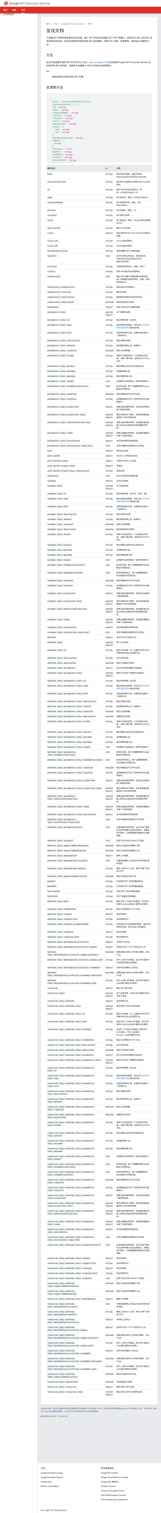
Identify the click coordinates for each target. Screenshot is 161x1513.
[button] (18, 14)
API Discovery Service (29, 3)
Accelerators (46, 1482)
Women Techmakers (50, 1486)
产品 (55, 24)
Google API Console (109, 1473)
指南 (14, 10)
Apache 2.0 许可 (126, 1408)
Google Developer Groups (52, 1473)
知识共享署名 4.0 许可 (84, 1408)
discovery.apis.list (97, 62)
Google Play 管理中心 (110, 1482)
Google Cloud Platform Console (114, 1477)
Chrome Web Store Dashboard (114, 1500)
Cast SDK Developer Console (113, 1495)
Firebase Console (108, 1486)
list (47, 71)
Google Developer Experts (52, 1477)
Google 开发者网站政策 (52, 1411)
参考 (90, 24)
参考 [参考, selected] (23, 10)
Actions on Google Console (112, 1491)
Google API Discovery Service (72, 24)
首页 (5, 10)
